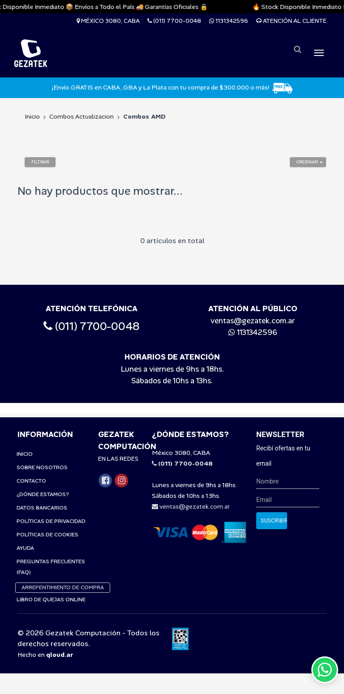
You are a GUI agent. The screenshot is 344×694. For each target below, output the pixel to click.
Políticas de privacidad (51, 510)
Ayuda (25, 537)
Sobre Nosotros (42, 456)
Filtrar (40, 162)
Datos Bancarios (42, 497)
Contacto (31, 470)
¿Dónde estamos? (43, 483)
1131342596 (228, 21)
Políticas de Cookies (47, 523)
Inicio (32, 116)
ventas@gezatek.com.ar (253, 321)
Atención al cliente (291, 21)
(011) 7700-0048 (174, 21)
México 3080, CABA (108, 21)
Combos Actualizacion (81, 116)
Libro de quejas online (51, 588)
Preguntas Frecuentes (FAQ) (51, 556)
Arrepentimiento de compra (63, 576)
